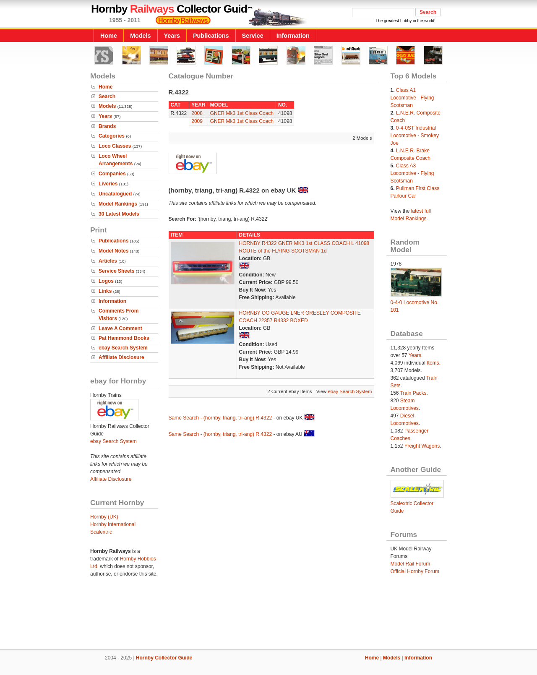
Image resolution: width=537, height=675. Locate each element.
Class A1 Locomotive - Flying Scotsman (412, 97)
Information (293, 35)
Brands (107, 126)
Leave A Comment (120, 328)
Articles (108, 261)
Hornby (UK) (104, 517)
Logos (106, 281)
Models (140, 35)
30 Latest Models (119, 214)
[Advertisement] (268, 621)
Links (105, 291)
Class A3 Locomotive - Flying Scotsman (412, 173)
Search (107, 96)
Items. (434, 363)
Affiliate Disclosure (121, 357)
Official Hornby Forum (415, 571)
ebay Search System (123, 348)
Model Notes (113, 251)
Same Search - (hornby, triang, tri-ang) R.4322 (220, 418)
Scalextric (101, 532)
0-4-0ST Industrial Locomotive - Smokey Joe (415, 135)
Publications (211, 35)
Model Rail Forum (410, 564)
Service (252, 35)
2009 (197, 121)
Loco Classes (115, 146)
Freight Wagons (422, 446)
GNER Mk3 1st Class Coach (242, 113)
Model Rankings (118, 204)
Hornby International (113, 524)
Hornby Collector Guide (164, 658)
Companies (112, 174)
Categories (112, 136)
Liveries (108, 184)
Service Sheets (116, 271)
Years (172, 35)
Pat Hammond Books (124, 338)
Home (108, 35)
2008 (197, 113)
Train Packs (413, 393)
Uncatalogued (115, 194)
